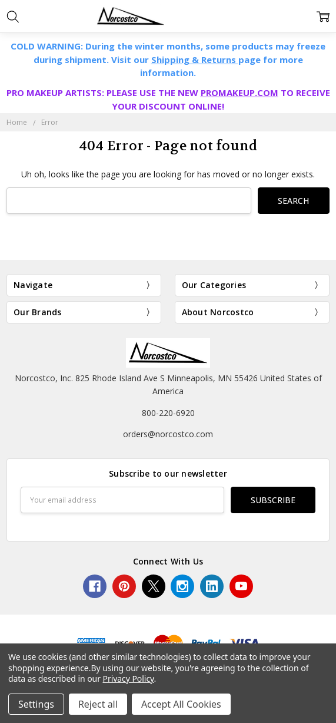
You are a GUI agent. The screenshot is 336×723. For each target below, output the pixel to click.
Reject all (98, 704)
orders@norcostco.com (168, 434)
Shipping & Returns (194, 59)
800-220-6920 (168, 412)
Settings (36, 704)
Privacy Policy (128, 678)
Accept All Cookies (181, 704)
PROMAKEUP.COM (239, 92)
